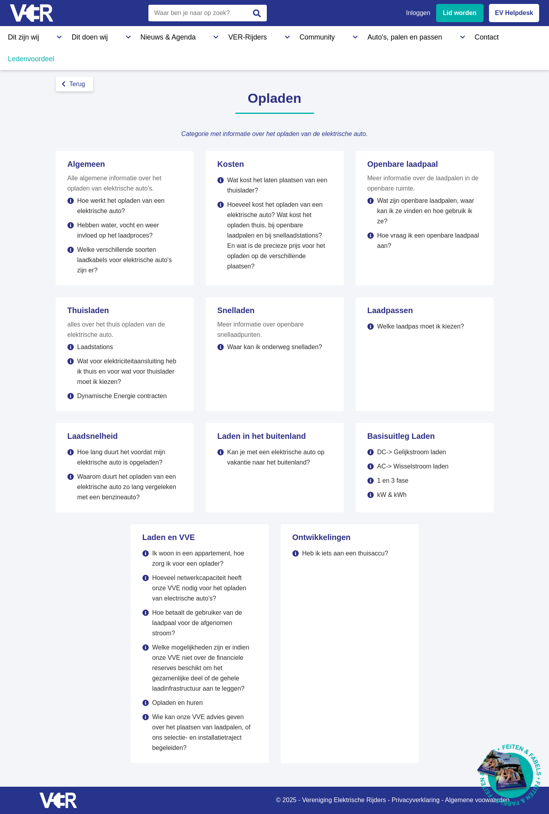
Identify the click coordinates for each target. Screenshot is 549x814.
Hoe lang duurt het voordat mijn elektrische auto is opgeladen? (121, 457)
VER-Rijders (176, 35)
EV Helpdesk (514, 12)
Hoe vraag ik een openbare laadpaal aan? (428, 240)
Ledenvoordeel (388, 35)
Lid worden (459, 12)
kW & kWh (392, 494)
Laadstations (95, 347)
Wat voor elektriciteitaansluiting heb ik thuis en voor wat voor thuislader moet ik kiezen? (126, 371)
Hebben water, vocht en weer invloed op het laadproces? (118, 230)
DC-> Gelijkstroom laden (411, 452)
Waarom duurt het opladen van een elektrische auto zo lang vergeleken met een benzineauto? (126, 486)
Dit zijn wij (21, 35)
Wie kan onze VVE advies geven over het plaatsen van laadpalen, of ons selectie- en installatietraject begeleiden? (201, 732)
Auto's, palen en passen (285, 35)
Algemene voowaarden (477, 800)
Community (223, 35)
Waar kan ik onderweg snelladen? (274, 347)
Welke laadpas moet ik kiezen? (420, 326)
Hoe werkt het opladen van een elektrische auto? (121, 205)
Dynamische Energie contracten (122, 396)
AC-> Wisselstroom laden (413, 466)
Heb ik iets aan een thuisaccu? (345, 553)
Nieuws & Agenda (120, 35)
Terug (73, 84)
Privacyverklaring (416, 800)
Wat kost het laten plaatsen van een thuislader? (277, 185)
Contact (342, 35)
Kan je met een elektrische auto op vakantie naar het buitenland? (275, 457)
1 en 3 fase (392, 480)
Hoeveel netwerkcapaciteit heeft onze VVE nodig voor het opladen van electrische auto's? (199, 588)
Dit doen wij (66, 35)
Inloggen (418, 12)
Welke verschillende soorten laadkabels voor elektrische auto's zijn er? (124, 260)
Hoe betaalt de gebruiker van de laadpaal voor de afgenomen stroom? (197, 622)
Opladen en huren (177, 702)
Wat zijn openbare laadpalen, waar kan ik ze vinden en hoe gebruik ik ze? (425, 211)
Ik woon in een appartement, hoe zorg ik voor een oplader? (198, 558)
